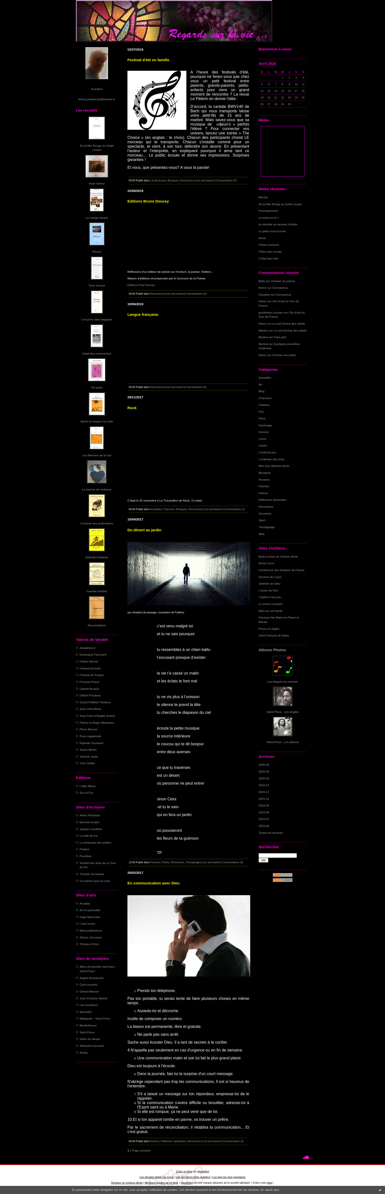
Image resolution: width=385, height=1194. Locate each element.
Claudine (264, 294)
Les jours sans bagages (97, 319)
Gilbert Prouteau (90, 695)
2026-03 (264, 764)
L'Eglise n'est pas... (271, 597)
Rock (132, 408)
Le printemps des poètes (95, 842)
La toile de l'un (89, 835)
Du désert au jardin (144, 530)
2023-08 (264, 812)
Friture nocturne (269, 244)
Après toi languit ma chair (97, 421)
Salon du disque (90, 1038)
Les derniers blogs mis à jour (156, 1177)
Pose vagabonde (90, 736)
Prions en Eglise (269, 628)
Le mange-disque (97, 217)
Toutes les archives (271, 832)
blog (270, 1182)
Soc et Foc (86, 792)
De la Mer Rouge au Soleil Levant (280, 204)
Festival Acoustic (90, 668)
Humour (264, 431)
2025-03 (264, 778)
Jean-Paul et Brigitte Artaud (97, 715)
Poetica (84, 849)
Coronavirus (280, 287)
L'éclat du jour (267, 452)
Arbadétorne (88, 647)
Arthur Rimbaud (90, 815)
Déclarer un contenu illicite (127, 1182)
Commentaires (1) (234, 509)
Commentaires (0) (226, 180)
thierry (263, 287)
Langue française (142, 314)
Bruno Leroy (266, 563)
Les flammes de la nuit (96, 455)
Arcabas (85, 903)
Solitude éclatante (96, 557)
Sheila (84, 1052)
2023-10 (264, 798)
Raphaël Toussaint (91, 743)
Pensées (264, 479)
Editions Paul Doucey (141, 285)
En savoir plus (270, 1190)
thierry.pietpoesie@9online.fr (97, 99)
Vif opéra (97, 387)
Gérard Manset (89, 991)
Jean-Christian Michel (93, 998)
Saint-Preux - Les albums (282, 742)
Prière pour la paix (270, 251)
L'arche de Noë (268, 590)
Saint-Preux (87, 1032)
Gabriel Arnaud (89, 688)
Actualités (265, 377)
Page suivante (141, 1150)
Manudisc (86, 1011)
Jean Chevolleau (90, 708)
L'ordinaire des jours (271, 459)
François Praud (89, 681)
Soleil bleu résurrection (96, 353)
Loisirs (263, 445)
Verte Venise (97, 183)
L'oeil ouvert (87, 923)
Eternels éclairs (89, 822)
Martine (263, 330)
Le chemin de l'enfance (96, 489)
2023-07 (264, 818)
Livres (262, 438)
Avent (262, 238)
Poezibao (86, 856)
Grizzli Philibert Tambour (95, 702)
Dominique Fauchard (93, 654)
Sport (262, 520)
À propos (96, 88)
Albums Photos (272, 650)
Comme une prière (284, 355)
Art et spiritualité (90, 910)
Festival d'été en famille (148, 60)
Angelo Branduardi (91, 977)
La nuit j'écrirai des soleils (288, 323)
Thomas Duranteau (92, 874)
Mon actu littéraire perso (274, 465)
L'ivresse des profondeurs (96, 523)
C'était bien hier (268, 258)
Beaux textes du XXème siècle (278, 556)
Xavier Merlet (88, 749)
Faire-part (280, 337)
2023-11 (264, 791)
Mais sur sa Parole (270, 610)
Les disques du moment (282, 681)
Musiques (265, 472)
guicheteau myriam (271, 312)
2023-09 (264, 805)
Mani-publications (91, 930)
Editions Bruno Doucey (148, 201)
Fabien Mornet (89, 661)
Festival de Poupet (91, 674)
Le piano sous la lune (272, 231)
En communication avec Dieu (153, 883)
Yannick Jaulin (89, 756)
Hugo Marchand (90, 917)
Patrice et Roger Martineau (97, 722)
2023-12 (264, 785)
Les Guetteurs (89, 1005)
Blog (261, 391)
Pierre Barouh (88, 729)
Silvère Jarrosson (91, 937)
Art (260, 384)
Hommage (265, 425)
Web (261, 533)
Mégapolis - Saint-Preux (95, 1018)
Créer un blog (184, 1171)
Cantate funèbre (96, 591)
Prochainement (268, 210)
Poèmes (264, 486)
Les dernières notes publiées (193, 1177)
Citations (264, 404)
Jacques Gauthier (91, 829)
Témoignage (267, 527)
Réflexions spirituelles (273, 499)
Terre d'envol (97, 285)
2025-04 (264, 771)
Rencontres (266, 506)
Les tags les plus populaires (229, 1177)
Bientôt (263, 197)
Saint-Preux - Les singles (283, 711)
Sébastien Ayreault (92, 1045)
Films (262, 418)
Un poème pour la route (95, 880)
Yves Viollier (87, 763)
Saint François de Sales (274, 635)
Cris (261, 411)
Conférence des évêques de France (281, 570)
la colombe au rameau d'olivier (278, 224)
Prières (263, 493)
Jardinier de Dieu (269, 583)
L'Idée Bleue (88, 786)
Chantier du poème (283, 281)
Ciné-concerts (88, 984)
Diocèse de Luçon (270, 576)
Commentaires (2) (233, 1141)
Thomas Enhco (89, 944)
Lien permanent (204, 180)
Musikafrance (88, 1025)
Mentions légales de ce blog (161, 1182)
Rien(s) (96, 251)
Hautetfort (203, 1171)
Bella (262, 281)
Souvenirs (265, 513)
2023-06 (264, 825)
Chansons (265, 398)
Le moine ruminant (270, 603)
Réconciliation (97, 625)
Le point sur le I (268, 217)
